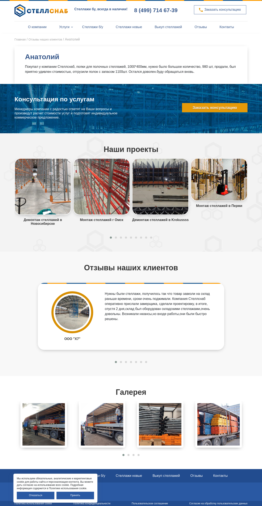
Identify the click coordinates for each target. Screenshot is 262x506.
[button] (110, 237)
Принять (75, 495)
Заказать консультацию (219, 9)
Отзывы (201, 27)
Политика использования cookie (33, 503)
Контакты (226, 27)
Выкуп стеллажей (168, 27)
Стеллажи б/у (92, 27)
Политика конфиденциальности (91, 503)
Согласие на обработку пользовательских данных (218, 503)
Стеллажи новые (129, 27)
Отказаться (35, 495)
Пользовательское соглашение (150, 503)
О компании (37, 27)
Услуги (64, 27)
